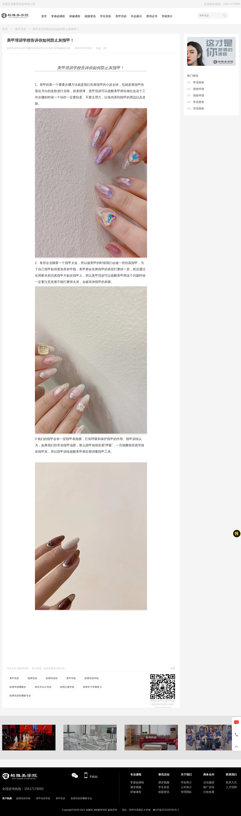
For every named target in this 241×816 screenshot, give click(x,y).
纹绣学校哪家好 (17, 687)
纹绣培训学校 (91, 678)
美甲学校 (71, 678)
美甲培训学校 (43, 798)
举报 (172, 668)
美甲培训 (20, 29)
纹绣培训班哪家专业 (20, 695)
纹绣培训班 (52, 678)
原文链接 (36, 668)
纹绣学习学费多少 (92, 687)
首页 (6, 29)
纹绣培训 (32, 678)
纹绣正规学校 (67, 687)
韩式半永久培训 (43, 687)
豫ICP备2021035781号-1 (166, 809)
